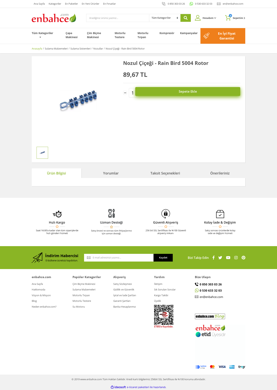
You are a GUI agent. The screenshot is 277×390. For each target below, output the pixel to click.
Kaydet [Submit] (163, 257)
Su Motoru (79, 306)
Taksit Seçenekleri (165, 173)
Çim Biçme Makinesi (94, 35)
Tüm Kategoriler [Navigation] (42, 35)
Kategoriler (55, 3)
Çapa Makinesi (72, 35)
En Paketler (71, 3)
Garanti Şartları (121, 301)
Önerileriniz (220, 173)
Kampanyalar (189, 33)
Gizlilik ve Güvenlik (123, 289)
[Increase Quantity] (140, 92)
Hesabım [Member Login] (209, 18)
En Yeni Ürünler (90, 3)
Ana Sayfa (39, 3)
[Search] (117, 18)
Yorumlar (111, 173)
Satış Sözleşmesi (122, 284)
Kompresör (166, 33)
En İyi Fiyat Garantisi (226, 36)
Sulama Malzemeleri (84, 289)
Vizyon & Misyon (41, 295)
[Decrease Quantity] (125, 92)
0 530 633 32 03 (203, 3)
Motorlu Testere (120, 35)
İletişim (158, 284)
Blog (34, 301)
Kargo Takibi (161, 295)
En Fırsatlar (109, 3)
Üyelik (157, 301)
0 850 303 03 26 (176, 3)
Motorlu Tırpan (143, 35)
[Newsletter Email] (119, 258)
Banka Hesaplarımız (124, 306)
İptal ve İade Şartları (124, 295)
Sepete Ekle (194, 92)
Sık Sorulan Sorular (165, 289)
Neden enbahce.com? (44, 306)
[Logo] (54, 17)
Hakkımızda (38, 289)
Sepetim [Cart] (237, 17)
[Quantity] (132, 92)
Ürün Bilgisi (56, 173)
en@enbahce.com (233, 3)
